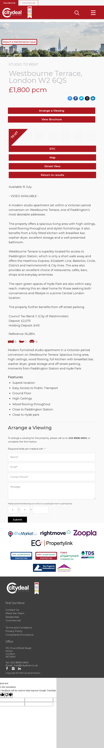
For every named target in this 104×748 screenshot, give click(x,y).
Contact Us (12, 610)
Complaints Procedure (20, 635)
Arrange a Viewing (51, 111)
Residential (9, 3)
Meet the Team (15, 614)
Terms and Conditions (19, 628)
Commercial (28, 3)
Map (52, 158)
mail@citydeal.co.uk (25, 665)
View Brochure (52, 120)
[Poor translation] (9, 695)
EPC (52, 149)
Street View (52, 166)
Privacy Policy (14, 631)
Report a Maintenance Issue (19, 42)
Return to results (52, 175)
